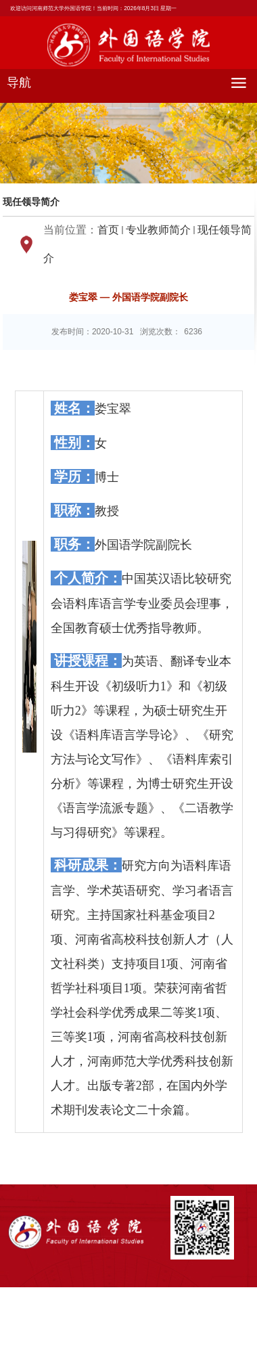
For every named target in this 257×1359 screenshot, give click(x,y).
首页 (108, 230)
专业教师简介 (158, 230)
